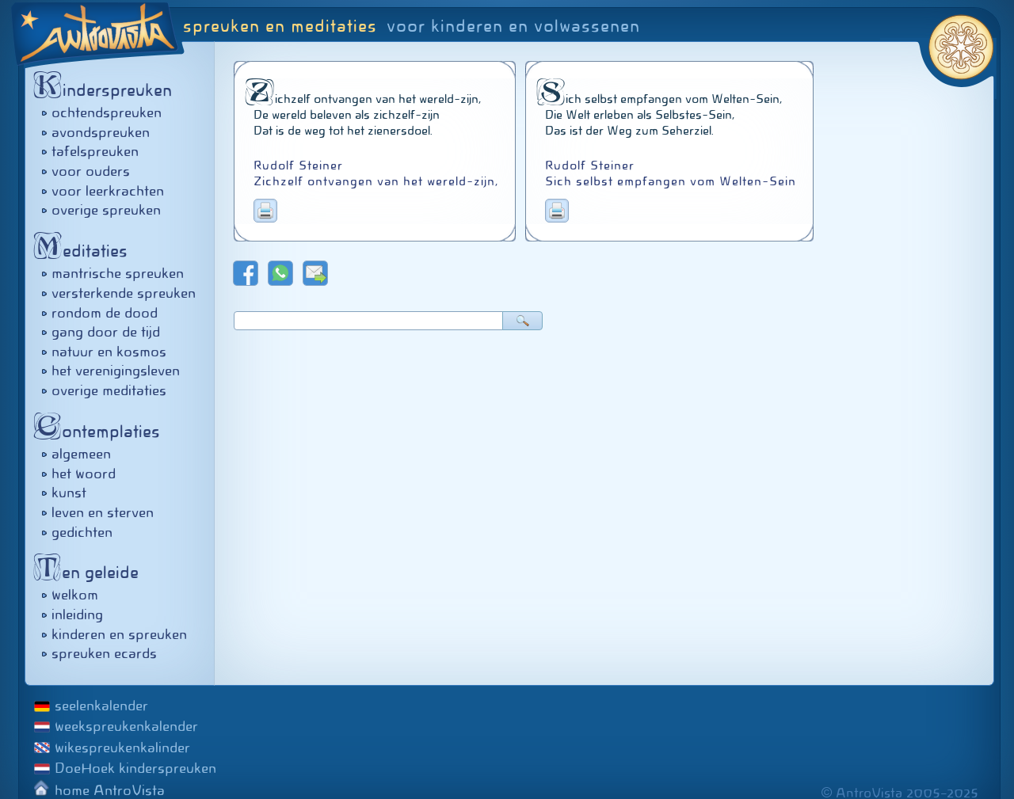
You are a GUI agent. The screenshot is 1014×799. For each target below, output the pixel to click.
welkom (74, 594)
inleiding (77, 614)
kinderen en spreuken (119, 634)
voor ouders (90, 171)
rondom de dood (104, 313)
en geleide (90, 572)
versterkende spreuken (123, 293)
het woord (83, 473)
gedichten (81, 532)
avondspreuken (100, 132)
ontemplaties (101, 431)
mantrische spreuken (117, 273)
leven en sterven (102, 512)
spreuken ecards (104, 653)
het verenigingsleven (115, 370)
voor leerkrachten (107, 191)
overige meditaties (108, 390)
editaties (85, 251)
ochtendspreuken (106, 112)
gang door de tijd (105, 332)
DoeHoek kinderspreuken (135, 768)
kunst (68, 492)
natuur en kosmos (108, 351)
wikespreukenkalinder (122, 747)
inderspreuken (107, 90)
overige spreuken (106, 210)
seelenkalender (101, 705)
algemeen (81, 453)
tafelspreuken (95, 151)
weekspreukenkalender (126, 726)
